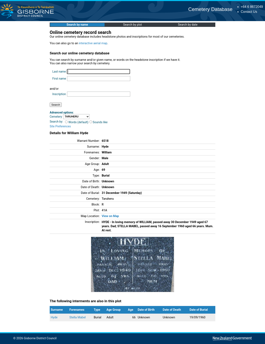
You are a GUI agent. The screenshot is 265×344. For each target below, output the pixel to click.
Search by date (187, 24)
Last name (59, 71)
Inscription (59, 94)
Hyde (54, 317)
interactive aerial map (93, 43)
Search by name (77, 24)
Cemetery (56, 116)
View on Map (110, 216)
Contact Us (249, 11)
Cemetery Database (210, 9)
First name (59, 78)
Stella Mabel (77, 317)
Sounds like (98, 122)
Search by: (56, 121)
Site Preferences (60, 126)
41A (104, 210)
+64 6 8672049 (252, 6)
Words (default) (76, 122)
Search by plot (132, 24)
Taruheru (108, 199)
